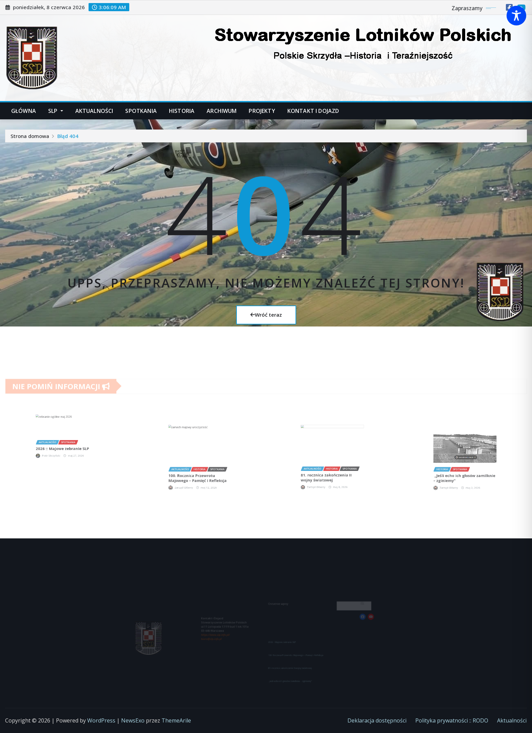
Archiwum (221, 111)
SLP (55, 111)
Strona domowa (30, 136)
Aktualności (94, 111)
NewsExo (133, 720)
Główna (23, 111)
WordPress (101, 720)
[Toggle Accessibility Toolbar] (516, 15)
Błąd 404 (67, 136)
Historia (181, 111)
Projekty (262, 111)
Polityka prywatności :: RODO (451, 720)
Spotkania (140, 111)
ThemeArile (176, 720)
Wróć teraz (266, 314)
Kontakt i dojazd (313, 111)
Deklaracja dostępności (376, 720)
